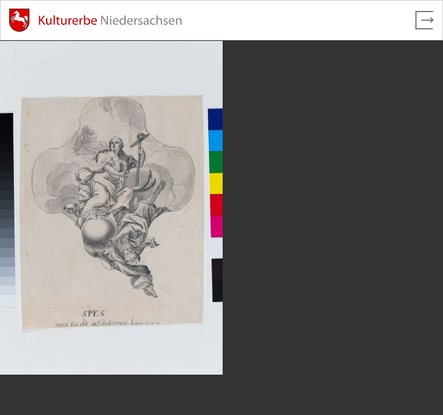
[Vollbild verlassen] (424, 20)
